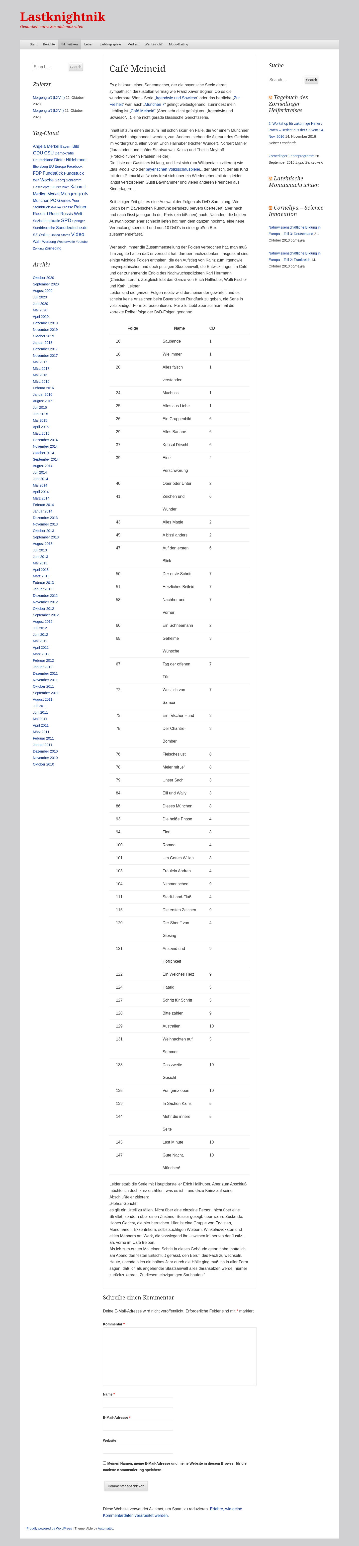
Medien (132, 44)
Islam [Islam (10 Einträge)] (66, 187)
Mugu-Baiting (178, 44)
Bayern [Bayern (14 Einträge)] (66, 146)
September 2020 (46, 284)
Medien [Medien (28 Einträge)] (40, 194)
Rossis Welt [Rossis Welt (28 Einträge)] (71, 213)
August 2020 (43, 291)
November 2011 (45, 680)
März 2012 (41, 654)
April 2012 (41, 647)
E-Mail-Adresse (117, 1417)
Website (109, 1440)
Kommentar (114, 1324)
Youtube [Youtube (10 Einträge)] (82, 242)
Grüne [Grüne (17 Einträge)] (56, 187)
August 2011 (43, 699)
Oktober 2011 (43, 686)
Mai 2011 (40, 719)
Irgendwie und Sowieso (176, 98)
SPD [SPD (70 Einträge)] (66, 220)
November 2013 (45, 524)
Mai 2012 (40, 641)
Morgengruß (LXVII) (48, 111)
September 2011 (46, 693)
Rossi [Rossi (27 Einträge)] (54, 213)
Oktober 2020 (43, 278)
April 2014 (41, 492)
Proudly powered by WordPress (49, 1528)
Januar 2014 (42, 511)
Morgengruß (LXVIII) (49, 98)
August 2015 (43, 401)
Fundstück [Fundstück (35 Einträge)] (53, 173)
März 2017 (41, 369)
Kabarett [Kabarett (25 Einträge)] (78, 186)
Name (109, 1394)
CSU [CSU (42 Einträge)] (49, 152)
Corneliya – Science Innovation (296, 211)
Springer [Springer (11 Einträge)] (78, 221)
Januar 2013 (42, 589)
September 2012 (46, 615)
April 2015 (41, 427)
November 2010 (45, 758)
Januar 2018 (42, 343)
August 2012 (43, 622)
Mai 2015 (40, 420)
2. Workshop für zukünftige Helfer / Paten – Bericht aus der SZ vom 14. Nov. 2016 (296, 130)
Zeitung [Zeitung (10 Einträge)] (38, 248)
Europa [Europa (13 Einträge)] (60, 166)
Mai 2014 (40, 485)
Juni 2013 (40, 557)
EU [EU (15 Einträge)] (51, 166)
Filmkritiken (69, 44)
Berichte (49, 44)
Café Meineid (142, 111)
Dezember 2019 (45, 323)
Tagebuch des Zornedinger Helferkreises (288, 104)
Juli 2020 (40, 297)
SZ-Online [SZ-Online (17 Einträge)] (41, 235)
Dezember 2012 (45, 596)
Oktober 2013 (43, 531)
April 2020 (41, 317)
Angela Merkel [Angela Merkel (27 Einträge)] (46, 146)
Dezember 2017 (45, 349)
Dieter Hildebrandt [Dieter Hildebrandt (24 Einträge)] (70, 159)
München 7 (154, 104)
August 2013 (43, 544)
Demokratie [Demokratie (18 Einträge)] (64, 153)
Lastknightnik (62, 17)
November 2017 (45, 356)
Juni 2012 (40, 635)
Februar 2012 (43, 660)
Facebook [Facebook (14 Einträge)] (75, 166)
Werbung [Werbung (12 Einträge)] (49, 242)
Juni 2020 (40, 304)
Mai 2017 (40, 362)
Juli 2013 (40, 550)
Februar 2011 (43, 738)
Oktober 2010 (43, 764)
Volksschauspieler (184, 169)
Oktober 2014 (43, 453)
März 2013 (41, 576)
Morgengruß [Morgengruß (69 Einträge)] (74, 193)
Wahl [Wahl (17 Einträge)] (37, 242)
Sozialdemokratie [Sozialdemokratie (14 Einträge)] (46, 221)
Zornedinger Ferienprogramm (291, 156)
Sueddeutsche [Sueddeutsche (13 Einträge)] (44, 228)
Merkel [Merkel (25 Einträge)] (53, 194)
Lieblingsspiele (110, 44)
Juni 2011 (40, 712)
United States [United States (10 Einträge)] (60, 235)
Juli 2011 (40, 706)
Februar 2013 (43, 583)
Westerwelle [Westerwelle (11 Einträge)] (66, 242)
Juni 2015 (40, 414)
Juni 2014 (40, 479)
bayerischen (156, 169)
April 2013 (41, 570)
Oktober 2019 (43, 336)
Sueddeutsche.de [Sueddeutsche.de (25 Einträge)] (72, 227)
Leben (88, 44)
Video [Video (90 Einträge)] (77, 234)
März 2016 (41, 382)
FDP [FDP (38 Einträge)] (37, 173)
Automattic (105, 1528)
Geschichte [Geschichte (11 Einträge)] (41, 187)
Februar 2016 (43, 388)
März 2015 (41, 433)
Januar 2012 (42, 667)
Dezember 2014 (45, 440)
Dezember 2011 (45, 673)
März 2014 (41, 498)
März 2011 (41, 732)
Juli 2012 (40, 628)
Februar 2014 (43, 505)
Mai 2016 (40, 375)
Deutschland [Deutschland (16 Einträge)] (43, 160)
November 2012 (45, 602)
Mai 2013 (40, 563)
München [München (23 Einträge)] (41, 200)
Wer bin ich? (154, 44)
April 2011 (41, 725)
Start (33, 44)
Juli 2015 (40, 407)
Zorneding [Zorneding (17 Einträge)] (53, 248)
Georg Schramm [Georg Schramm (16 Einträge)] (68, 180)
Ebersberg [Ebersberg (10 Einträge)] (40, 166)
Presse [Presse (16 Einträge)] (67, 207)
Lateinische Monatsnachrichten (294, 181)
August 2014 (43, 466)
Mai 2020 (40, 310)
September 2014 (46, 459)
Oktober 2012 (43, 609)
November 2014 (45, 446)
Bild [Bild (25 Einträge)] (76, 146)
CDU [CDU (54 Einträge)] (38, 152)
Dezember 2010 (45, 751)
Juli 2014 (40, 472)
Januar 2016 (42, 394)
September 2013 (46, 537)
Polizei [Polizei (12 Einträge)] (56, 207)
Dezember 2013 (45, 518)
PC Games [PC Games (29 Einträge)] (60, 200)
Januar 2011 (42, 745)
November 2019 (45, 330)
